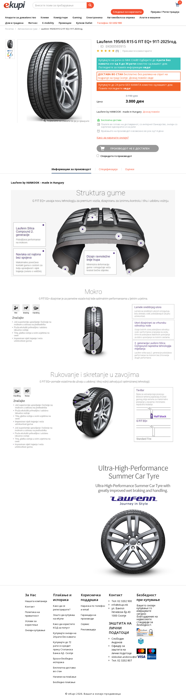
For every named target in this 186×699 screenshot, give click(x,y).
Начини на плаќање (64, 676)
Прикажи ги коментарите (137, 50)
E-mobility (48, 23)
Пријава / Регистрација (162, 12)
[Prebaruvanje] (90, 5)
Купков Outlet (84, 23)
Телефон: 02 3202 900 (109, 23)
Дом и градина (14, 23)
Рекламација (88, 629)
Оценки (129, 169)
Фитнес (33, 23)
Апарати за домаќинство (20, 17)
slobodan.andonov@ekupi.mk (128, 657)
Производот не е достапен (129, 148)
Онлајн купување (35, 630)
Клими (45, 17)
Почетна (9, 28)
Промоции (65, 23)
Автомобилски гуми (27, 28)
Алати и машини (150, 17)
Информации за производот (71, 170)
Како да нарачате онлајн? (113, 137)
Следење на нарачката (127, 11)
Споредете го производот (114, 156)
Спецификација (108, 169)
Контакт (30, 606)
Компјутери (61, 17)
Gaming (77, 17)
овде (150, 78)
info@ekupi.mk (120, 604)
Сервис (85, 624)
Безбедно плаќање (64, 682)
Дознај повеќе (151, 111)
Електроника (94, 17)
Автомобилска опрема (121, 17)
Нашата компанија (36, 601)
